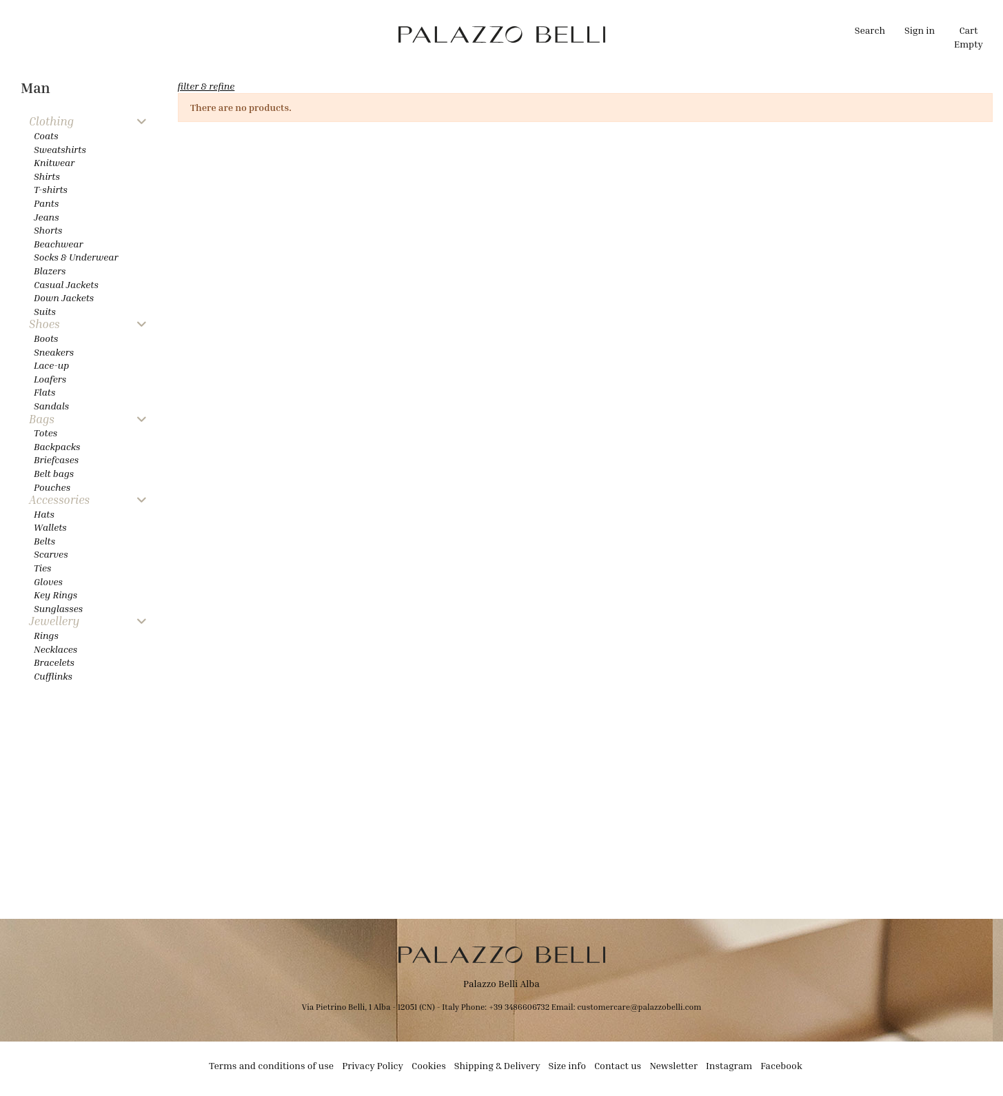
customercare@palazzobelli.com (639, 1007)
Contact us (617, 1065)
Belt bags (54, 473)
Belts (44, 541)
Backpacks (57, 446)
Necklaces (55, 649)
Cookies (429, 1065)
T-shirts (51, 189)
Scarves (51, 554)
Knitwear (54, 162)
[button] (354, 34)
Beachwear (58, 244)
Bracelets (54, 662)
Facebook (781, 1065)
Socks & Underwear (76, 257)
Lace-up (51, 365)
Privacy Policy (372, 1065)
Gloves (48, 581)
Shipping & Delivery (497, 1065)
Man (35, 88)
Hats (44, 514)
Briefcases (56, 459)
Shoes (44, 324)
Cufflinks (53, 676)
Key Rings (55, 594)
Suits (45, 311)
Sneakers (54, 352)
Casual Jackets (66, 284)
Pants (46, 203)
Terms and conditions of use (271, 1065)
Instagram (729, 1065)
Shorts (48, 230)
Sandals (51, 406)
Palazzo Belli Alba (501, 983)
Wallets (50, 527)
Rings (46, 635)
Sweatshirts (60, 149)
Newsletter (673, 1065)
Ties (42, 568)
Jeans (46, 217)
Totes (45, 432)
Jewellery (54, 621)
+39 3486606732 (520, 1007)
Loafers (50, 379)
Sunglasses (58, 608)
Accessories (59, 500)
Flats (44, 392)
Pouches (52, 487)
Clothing (51, 121)
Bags (41, 419)
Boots (46, 338)
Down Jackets (64, 297)
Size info (567, 1065)
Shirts (47, 176)
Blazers (50, 270)
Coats (46, 135)
